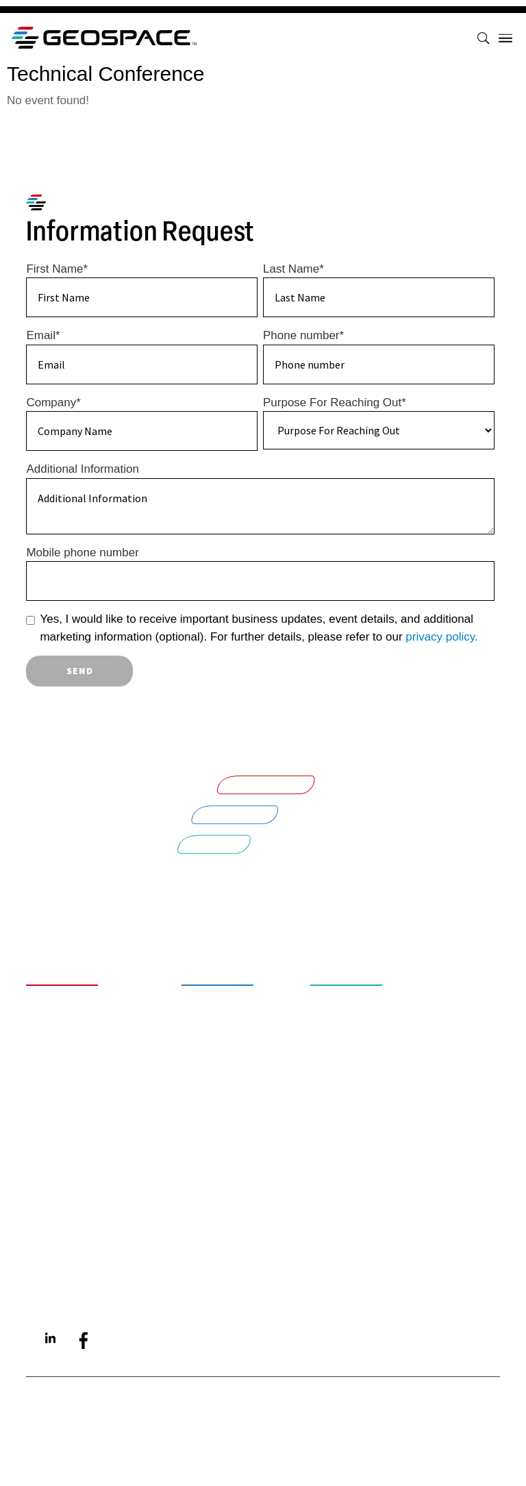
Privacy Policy (87, 1135)
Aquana (63, 1278)
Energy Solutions (383, 1037)
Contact (66, 1075)
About (58, 993)
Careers (66, 1015)
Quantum (67, 1255)
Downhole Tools (249, 1068)
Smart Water (365, 993)
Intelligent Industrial (398, 1015)
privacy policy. (441, 636)
